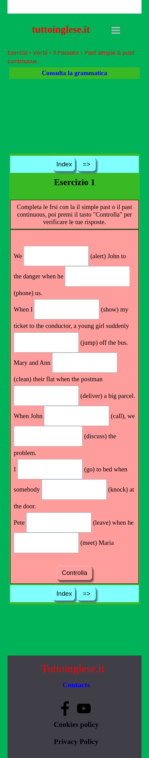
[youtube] (83, 708)
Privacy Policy (76, 742)
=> (86, 164)
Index (64, 164)
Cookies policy (76, 724)
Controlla (74, 572)
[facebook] (65, 708)
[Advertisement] (74, 116)
